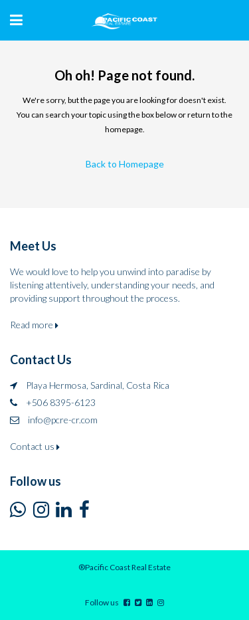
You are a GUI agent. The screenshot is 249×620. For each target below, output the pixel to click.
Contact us (35, 446)
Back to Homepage (125, 163)
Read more (34, 324)
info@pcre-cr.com (63, 419)
